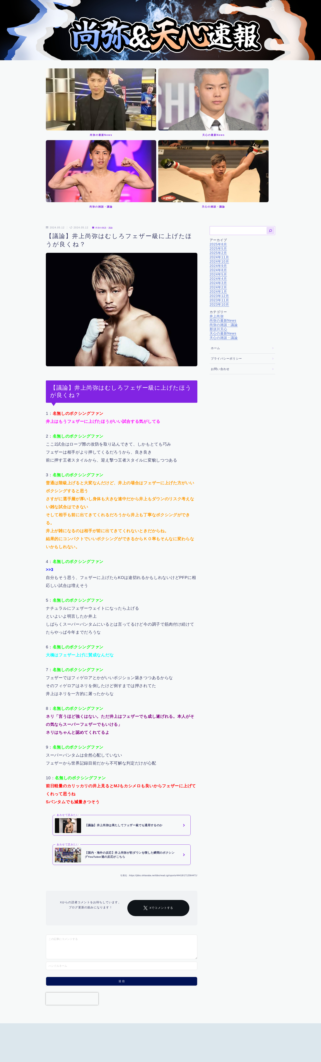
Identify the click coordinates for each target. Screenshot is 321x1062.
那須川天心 (218, 226)
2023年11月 (219, 197)
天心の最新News (223, 230)
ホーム (215, 245)
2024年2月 (218, 184)
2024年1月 (218, 188)
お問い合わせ (220, 265)
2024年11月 (219, 154)
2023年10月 (219, 201)
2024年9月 (218, 162)
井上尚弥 (217, 213)
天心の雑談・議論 (224, 234)
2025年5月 (218, 145)
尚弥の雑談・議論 (104, 124)
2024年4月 (218, 175)
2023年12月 (219, 192)
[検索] (270, 127)
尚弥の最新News (223, 217)
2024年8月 (218, 167)
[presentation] (72, 911)
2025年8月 (218, 141)
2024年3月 (218, 180)
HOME (50, 1029)
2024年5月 (218, 171)
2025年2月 (218, 149)
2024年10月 (219, 158)
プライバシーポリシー (226, 255)
